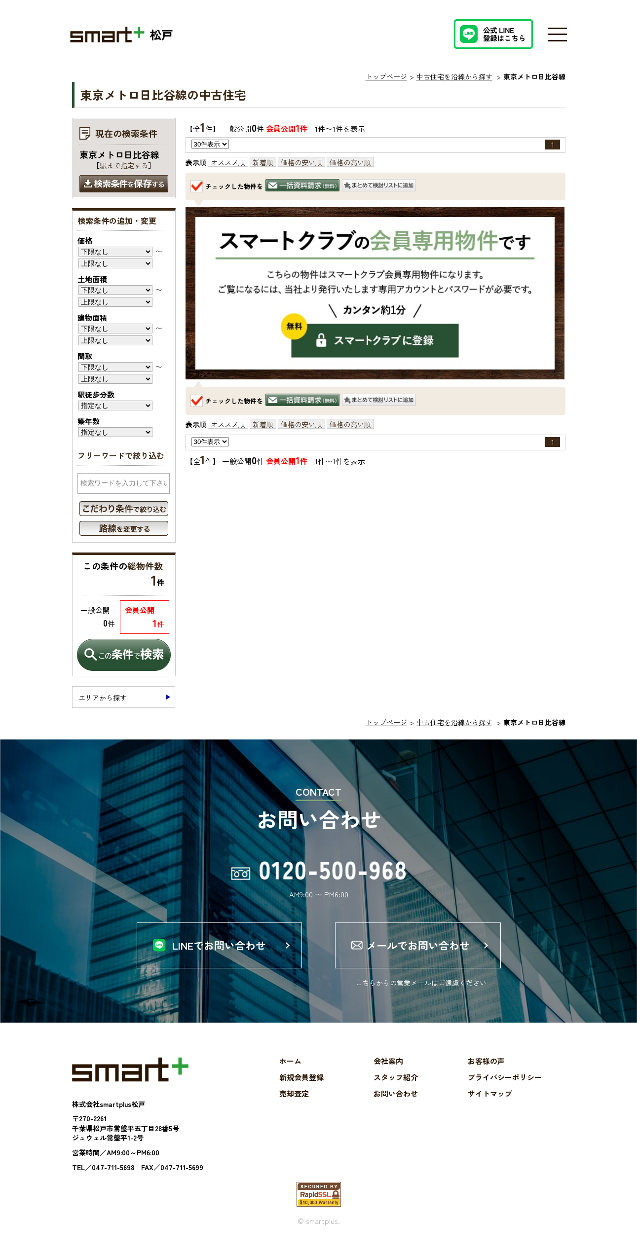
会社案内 (388, 1061)
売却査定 (294, 1094)
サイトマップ (490, 1094)
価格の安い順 (301, 162)
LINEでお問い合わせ (219, 945)
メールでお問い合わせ (418, 945)
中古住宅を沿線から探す (454, 76)
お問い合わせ (396, 1094)
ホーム (290, 1061)
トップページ (386, 76)
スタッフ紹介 (396, 1077)
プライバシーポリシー (505, 1077)
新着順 (263, 162)
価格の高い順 (350, 162)
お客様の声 (486, 1061)
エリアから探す (102, 697)
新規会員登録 (301, 1077)
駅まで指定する (124, 165)
